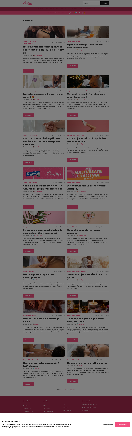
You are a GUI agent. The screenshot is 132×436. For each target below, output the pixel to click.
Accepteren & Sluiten (122, 424)
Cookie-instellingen (107, 424)
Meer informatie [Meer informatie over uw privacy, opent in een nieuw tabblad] (13, 428)
